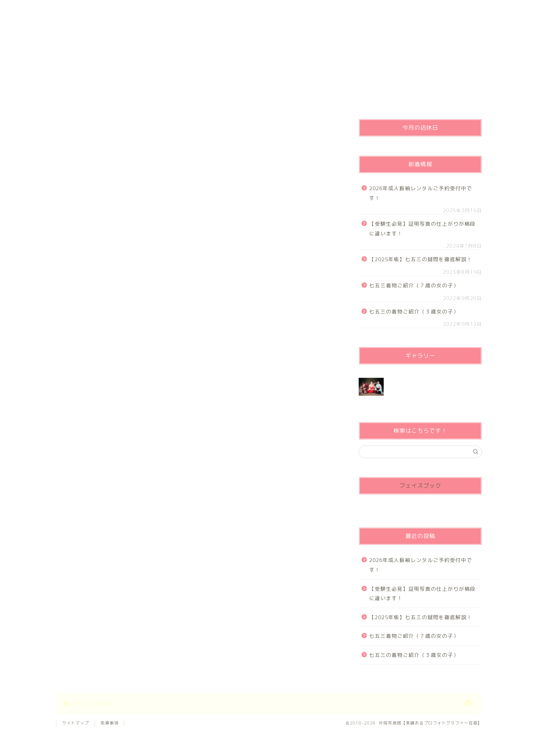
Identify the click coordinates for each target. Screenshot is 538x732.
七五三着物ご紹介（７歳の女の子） (414, 285)
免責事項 (109, 723)
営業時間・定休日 (323, 9)
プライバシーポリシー (170, 9)
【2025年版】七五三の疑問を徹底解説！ (420, 259)
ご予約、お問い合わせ (247, 9)
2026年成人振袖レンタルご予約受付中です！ (420, 193)
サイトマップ (75, 723)
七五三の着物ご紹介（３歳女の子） (414, 311)
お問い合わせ (401, 9)
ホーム (94, 9)
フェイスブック (420, 485)
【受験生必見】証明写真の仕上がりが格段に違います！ (422, 228)
